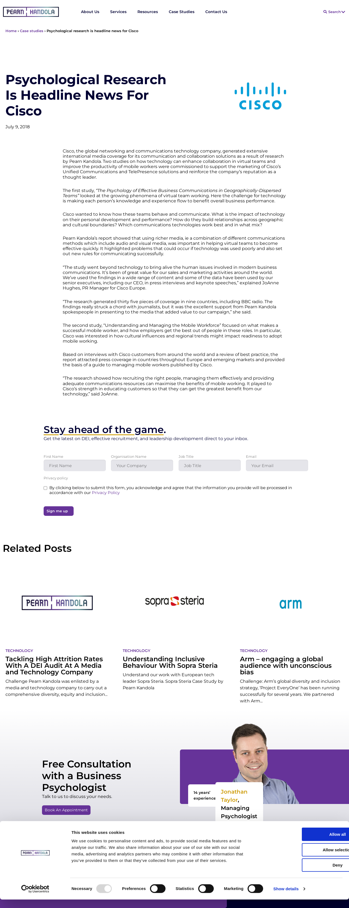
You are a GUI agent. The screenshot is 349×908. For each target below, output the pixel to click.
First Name (53, 457)
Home (11, 31)
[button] (67, 810)
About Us (90, 11)
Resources (147, 11)
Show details (286, 897)
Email (251, 457)
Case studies (31, 31)
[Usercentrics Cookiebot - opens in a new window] (35, 897)
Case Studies (181, 11)
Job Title (186, 457)
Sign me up (57, 511)
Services (118, 11)
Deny (304, 873)
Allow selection (303, 858)
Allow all (303, 842)
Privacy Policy (106, 492)
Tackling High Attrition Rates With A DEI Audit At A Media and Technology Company (54, 665)
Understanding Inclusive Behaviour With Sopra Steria (170, 662)
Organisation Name (128, 457)
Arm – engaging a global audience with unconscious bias (286, 665)
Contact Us (216, 11)
